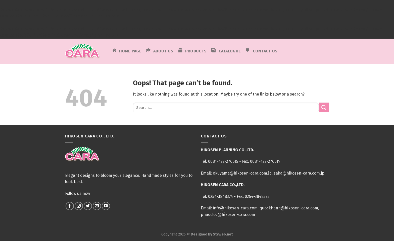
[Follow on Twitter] (88, 206)
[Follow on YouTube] (106, 206)
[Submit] (324, 107)
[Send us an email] (97, 206)
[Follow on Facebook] (70, 206)
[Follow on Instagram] (79, 206)
